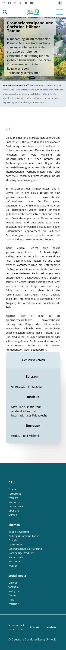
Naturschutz (15, 557)
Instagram (14, 591)
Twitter (12, 595)
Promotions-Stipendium (15, 85)
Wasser (12, 565)
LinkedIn (13, 582)
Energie (12, 540)
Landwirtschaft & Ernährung (25, 548)
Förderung (14, 493)
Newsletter (51, 627)
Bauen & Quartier (18, 531)
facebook (13, 587)
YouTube (13, 603)
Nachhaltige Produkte (21, 553)
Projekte (13, 498)
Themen (13, 489)
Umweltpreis (15, 506)
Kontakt (34, 627)
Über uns (13, 510)
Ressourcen (15, 561)
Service (12, 514)
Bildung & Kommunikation (23, 536)
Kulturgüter (15, 544)
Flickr (11, 599)
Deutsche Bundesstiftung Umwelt (33, 639)
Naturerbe (14, 502)
